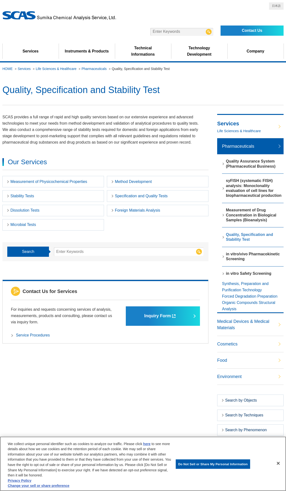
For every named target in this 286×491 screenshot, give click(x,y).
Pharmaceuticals (94, 69)
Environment (229, 376)
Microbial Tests (23, 225)
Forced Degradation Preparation (250, 296)
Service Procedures (33, 335)
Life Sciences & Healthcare (56, 69)
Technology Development (199, 51)
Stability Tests (22, 196)
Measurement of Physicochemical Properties (48, 182)
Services (31, 51)
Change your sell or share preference (38, 486)
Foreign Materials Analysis (137, 210)
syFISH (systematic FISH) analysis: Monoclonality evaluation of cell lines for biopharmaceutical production (253, 188)
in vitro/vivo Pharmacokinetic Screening (253, 256)
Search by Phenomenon (246, 430)
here (147, 444)
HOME (7, 69)
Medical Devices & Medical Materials (243, 324)
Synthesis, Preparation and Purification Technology (245, 287)
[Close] (278, 463)
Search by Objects (241, 400)
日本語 (276, 6)
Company (255, 51)
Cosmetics (227, 344)
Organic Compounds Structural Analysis (248, 306)
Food (222, 360)
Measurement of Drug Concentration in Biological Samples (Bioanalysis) (251, 215)
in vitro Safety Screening (248, 273)
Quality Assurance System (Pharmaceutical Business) (251, 163)
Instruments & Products (87, 51)
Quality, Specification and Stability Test (249, 237)
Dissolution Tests (25, 210)
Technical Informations (143, 51)
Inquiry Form (159, 315)
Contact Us (252, 30)
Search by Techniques (244, 415)
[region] (143, 464)
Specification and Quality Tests (141, 196)
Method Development (133, 182)
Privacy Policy (20, 480)
